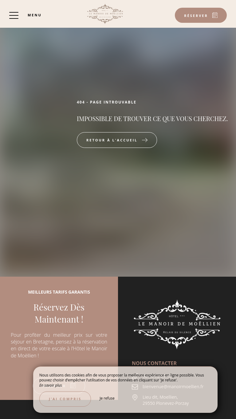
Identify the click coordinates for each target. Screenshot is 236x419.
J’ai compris (65, 399)
